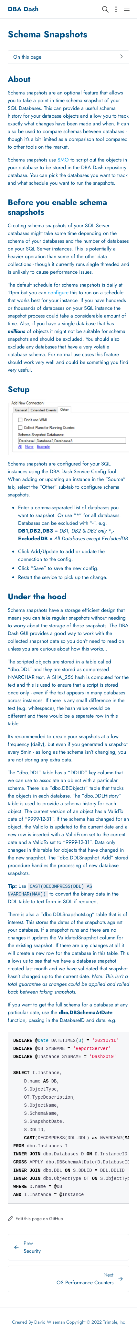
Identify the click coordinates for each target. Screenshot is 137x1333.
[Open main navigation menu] (127, 9)
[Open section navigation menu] (116, 9)
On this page (27, 57)
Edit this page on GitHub (35, 1218)
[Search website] (105, 9)
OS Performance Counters (85, 1282)
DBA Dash (23, 9)
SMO (63, 159)
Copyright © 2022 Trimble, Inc (95, 1322)
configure (58, 292)
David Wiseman (49, 1322)
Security (32, 1251)
